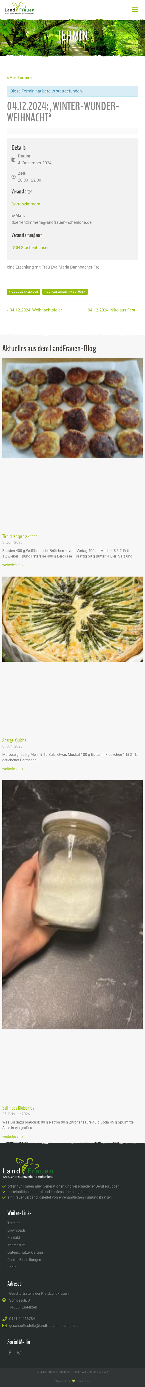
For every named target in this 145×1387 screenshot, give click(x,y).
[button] (135, 9)
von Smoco (83, 1381)
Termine (13, 1223)
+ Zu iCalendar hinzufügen (65, 291)
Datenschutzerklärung (25, 1252)
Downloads (16, 1230)
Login (12, 1267)
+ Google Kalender (23, 291)
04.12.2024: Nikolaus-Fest (113, 310)
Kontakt (13, 1238)
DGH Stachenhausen (30, 247)
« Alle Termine (20, 77)
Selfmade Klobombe (18, 1108)
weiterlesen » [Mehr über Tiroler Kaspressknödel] (12, 565)
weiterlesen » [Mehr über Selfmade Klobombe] (12, 1136)
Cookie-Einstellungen (24, 1260)
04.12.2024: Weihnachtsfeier (34, 310)
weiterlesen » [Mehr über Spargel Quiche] (12, 769)
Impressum (16, 1245)
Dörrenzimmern (25, 204)
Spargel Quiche (14, 740)
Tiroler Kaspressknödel (20, 536)
